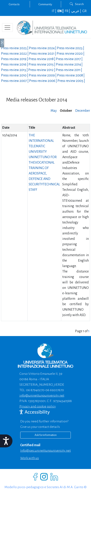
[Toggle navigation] (7, 27)
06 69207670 (55, 390)
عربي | (76, 11)
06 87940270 (35, 390)
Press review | (15, 48)
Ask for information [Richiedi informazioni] (46, 434)
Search (77, 4)
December (82, 111)
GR (84, 11)
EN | (60, 11)
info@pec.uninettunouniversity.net (45, 450)
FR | (68, 11)
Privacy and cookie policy (37, 406)
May (54, 111)
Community (45, 4)
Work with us (29, 458)
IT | (54, 11)
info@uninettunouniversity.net (41, 395)
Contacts (14, 4)
